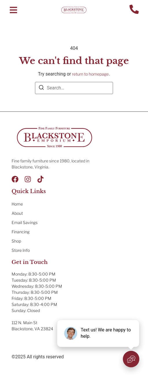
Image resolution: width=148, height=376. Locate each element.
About (17, 213)
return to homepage (90, 73)
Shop (16, 241)
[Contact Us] (134, 10)
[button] (13, 10)
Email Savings (25, 222)
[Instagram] (27, 179)
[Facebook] (15, 179)
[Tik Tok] (40, 179)
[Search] (41, 88)
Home (17, 203)
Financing (20, 231)
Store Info (21, 250)
